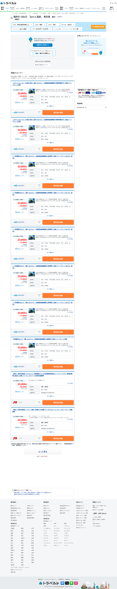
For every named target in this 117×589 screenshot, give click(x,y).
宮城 (22, 531)
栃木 (22, 533)
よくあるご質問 (97, 517)
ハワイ (45, 533)
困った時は (113, 3)
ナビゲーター (79, 525)
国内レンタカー (31, 513)
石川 (12, 543)
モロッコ (56, 545)
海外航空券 (63, 508)
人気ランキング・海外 (82, 513)
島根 (12, 555)
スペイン (45, 540)
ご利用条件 (61, 579)
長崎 (32, 560)
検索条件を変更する (43, 45)
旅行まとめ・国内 (81, 520)
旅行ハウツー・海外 (81, 518)
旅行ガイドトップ (81, 527)
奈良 (22, 550)
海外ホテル (46, 508)
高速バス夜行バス (41, 8)
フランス (45, 538)
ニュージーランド (69, 543)
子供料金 (25, 98)
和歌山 (12, 550)
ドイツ (66, 538)
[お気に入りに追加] (39, 112)
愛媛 (22, 557)
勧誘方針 (67, 579)
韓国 (44, 523)
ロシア (66, 540)
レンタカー (35, 8)
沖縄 (22, 565)
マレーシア (67, 528)
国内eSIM (13, 518)
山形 (32, 531)
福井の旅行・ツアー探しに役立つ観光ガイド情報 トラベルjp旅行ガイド (32, 492)
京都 (22, 548)
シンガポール (47, 528)
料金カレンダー (19, 102)
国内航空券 (14, 510)
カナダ (55, 535)
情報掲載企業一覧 (91, 107)
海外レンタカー (47, 510)
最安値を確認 (58, 112)
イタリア (56, 538)
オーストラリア (58, 543)
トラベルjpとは (97, 526)
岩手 (32, 528)
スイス (55, 540)
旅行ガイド (111, 8)
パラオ (66, 533)
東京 (12, 538)
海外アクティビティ (65, 510)
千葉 (32, 535)
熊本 (22, 562)
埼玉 (22, 535)
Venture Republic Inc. (59, 586)
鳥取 (22, 552)
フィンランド (47, 543)
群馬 (12, 535)
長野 (12, 540)
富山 (32, 540)
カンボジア (67, 531)
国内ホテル (30, 508)
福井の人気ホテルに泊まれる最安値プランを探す (27, 494)
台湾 (55, 523)
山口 (22, 555)
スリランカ (57, 531)
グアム (55, 533)
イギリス (66, 535)
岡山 (12, 552)
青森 (22, 528)
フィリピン (57, 528)
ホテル (18, 8)
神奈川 (23, 538)
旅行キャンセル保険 (98, 510)
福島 (12, 533)
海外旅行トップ (47, 521)
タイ (55, 526)
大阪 (32, 548)
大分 (12, 562)
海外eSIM (62, 513)
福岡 (12, 560)
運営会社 (40, 579)
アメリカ (45, 535)
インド (45, 531)
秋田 (12, 531)
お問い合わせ (96, 523)
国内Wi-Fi (29, 515)
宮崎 (32, 562)
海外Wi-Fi (46, 513)
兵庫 (32, 550)
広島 (32, 552)
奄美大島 (13, 572)
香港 (65, 523)
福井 (22, 543)
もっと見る (42, 452)
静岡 (32, 543)
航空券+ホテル (12, 8)
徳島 (12, 557)
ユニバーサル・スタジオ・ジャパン (20, 567)
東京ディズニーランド (16, 569)
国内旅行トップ (15, 526)
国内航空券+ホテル (16, 508)
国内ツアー (14, 505)
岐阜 (32, 545)
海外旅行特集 (47, 515)
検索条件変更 (99, 27)
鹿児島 (12, 565)
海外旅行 (61, 8)
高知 (32, 557)
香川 (32, 555)
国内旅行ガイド (80, 505)
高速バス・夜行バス (16, 513)
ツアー (7, 8)
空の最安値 (14, 520)
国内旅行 (2, 8)
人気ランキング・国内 (82, 510)
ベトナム (66, 526)
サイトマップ (75, 579)
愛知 (12, 545)
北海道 (12, 528)
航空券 (22, 8)
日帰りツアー (30, 505)
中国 (44, 526)
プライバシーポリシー (50, 579)
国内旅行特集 (30, 518)
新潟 (22, 540)
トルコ (45, 545)
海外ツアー (46, 505)
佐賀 (22, 560)
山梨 (32, 538)
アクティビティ (49, 8)
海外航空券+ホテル (65, 505)
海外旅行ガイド (80, 508)
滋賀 (12, 548)
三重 (22, 545)
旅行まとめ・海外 (81, 522)
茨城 (32, 533)
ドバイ (66, 545)
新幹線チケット (28, 8)
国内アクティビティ (16, 515)
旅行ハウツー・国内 (81, 515)
